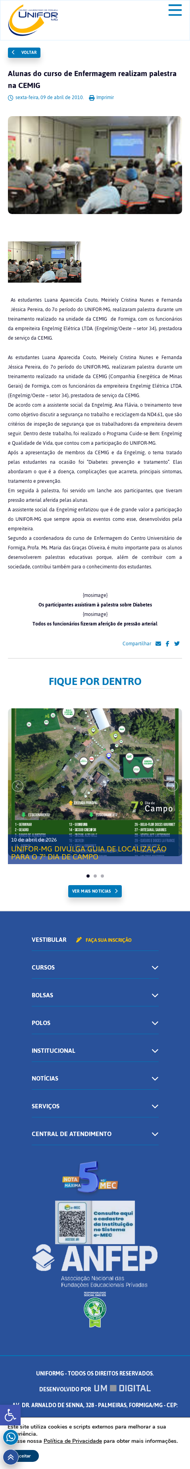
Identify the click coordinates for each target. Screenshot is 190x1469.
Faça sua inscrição (104, 940)
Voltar (24, 52)
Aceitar (23, 1456)
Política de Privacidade (73, 1441)
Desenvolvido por (95, 1389)
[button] (10, 1415)
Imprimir (101, 97)
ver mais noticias (91, 891)
